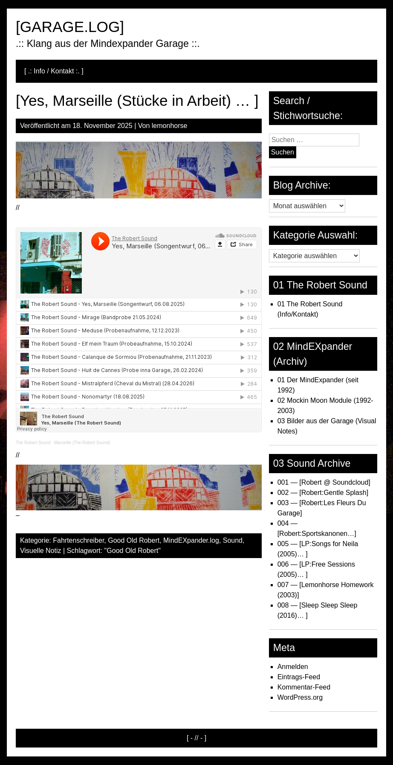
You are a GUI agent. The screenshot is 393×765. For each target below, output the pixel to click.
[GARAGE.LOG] (70, 26)
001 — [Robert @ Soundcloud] (323, 482)
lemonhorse (170, 125)
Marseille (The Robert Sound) (82, 442)
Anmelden (292, 666)
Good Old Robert (133, 540)
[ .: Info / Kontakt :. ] (54, 71)
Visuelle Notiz (40, 550)
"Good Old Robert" (132, 550)
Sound (233, 540)
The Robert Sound (33, 442)
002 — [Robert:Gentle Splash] (322, 492)
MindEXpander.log (191, 540)
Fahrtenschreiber (78, 540)
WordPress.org (300, 697)
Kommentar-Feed (304, 687)
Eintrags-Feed (299, 677)
